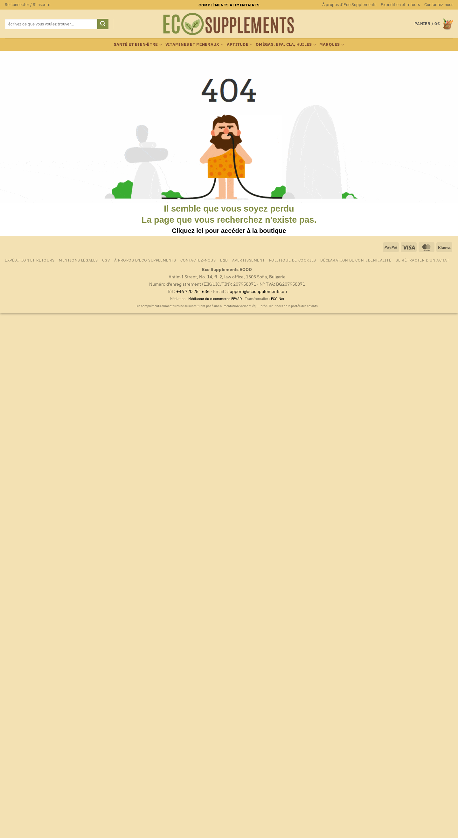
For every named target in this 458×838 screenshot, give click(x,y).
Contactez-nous (438, 4)
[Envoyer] (102, 24)
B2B (224, 259)
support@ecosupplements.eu (257, 291)
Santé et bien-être (138, 45)
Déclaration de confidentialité (355, 259)
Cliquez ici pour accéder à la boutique (229, 230)
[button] (27, 5)
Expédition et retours (400, 4)
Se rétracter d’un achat (422, 259)
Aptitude (240, 45)
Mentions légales (78, 259)
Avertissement (248, 259)
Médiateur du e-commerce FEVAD (215, 299)
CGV (106, 259)
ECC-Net (277, 299)
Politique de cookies (292, 259)
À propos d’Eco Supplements (349, 4)
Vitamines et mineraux (194, 45)
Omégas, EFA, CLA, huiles (286, 45)
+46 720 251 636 (193, 291)
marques (331, 45)
